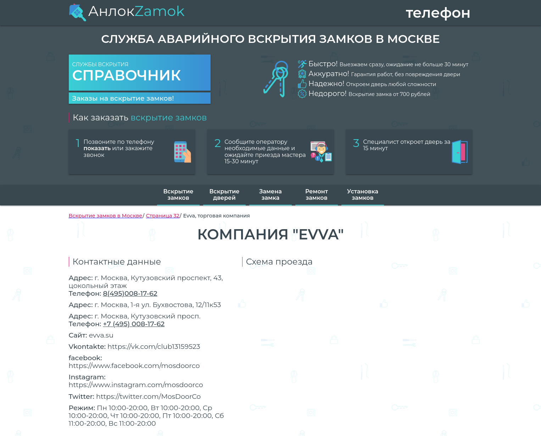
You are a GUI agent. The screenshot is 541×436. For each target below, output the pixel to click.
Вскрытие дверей (224, 194)
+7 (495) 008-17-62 (133, 323)
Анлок (127, 10)
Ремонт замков (316, 194)
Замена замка (270, 194)
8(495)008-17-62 (130, 293)
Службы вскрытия (139, 72)
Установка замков (362, 194)
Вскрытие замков (178, 194)
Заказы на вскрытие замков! (123, 98)
